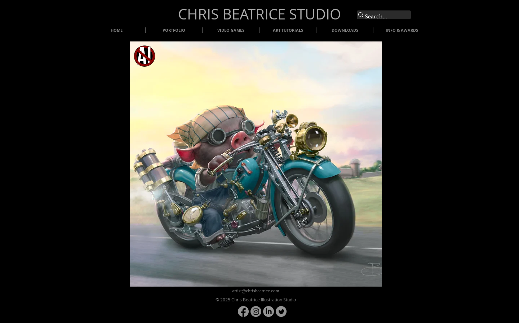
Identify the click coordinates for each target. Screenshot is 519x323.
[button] (256, 164)
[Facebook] (243, 311)
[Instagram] (255, 311)
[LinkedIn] (268, 311)
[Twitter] (281, 311)
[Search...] (380, 16)
